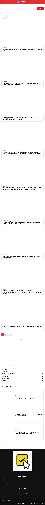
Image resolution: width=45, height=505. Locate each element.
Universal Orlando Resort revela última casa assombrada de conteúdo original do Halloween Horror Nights (22, 292)
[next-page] (11, 334)
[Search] (40, 8)
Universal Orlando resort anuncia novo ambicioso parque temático (22, 327)
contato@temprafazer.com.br (14, 483)
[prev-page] (2, 443)
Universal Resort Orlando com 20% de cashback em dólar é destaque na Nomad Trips (22, 84)
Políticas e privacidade (20, 503)
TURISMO (5, 116)
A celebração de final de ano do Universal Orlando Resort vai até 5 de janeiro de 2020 (22, 222)
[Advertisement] (22, 351)
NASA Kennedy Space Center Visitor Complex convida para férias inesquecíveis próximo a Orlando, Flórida (22, 188)
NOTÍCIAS (5, 47)
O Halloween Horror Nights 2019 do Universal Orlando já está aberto (22, 257)
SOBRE (13, 503)
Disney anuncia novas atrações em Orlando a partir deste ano (22, 49)
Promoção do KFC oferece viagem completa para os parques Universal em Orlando (20, 118)
